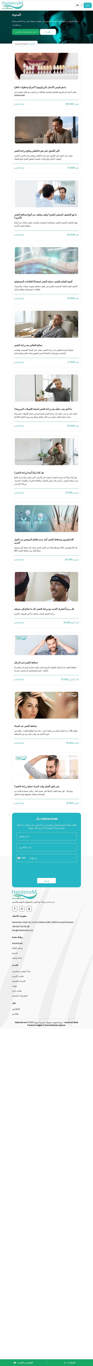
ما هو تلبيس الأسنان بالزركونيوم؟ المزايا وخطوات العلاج (40, 87)
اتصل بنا (48, 32)
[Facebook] (14, 908)
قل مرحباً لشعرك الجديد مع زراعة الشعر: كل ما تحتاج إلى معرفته (44, 609)
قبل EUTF (16, 1009)
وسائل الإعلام (17, 948)
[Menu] (88, 5)
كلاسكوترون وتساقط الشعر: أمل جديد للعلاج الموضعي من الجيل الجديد (44, 541)
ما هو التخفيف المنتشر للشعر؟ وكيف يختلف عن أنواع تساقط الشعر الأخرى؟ (45, 216)
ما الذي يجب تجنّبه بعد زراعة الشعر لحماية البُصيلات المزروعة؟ (43, 409)
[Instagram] (22, 908)
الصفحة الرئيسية (22, 43)
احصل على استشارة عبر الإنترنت (26, 32)
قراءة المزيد (19, 104)
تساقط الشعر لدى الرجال (26, 662)
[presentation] (46, 870)
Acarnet (69, 1022)
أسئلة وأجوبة (17, 958)
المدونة (15, 953)
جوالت (14, 986)
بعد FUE (15, 1014)
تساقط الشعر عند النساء (25, 726)
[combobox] (22, 858)
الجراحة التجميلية (18, 981)
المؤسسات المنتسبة (20, 995)
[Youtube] (29, 908)
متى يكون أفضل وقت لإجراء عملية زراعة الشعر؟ (36, 786)
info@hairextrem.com (22, 930)
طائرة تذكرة (17, 991)
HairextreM (17, 943)
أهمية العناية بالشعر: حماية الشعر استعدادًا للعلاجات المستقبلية (43, 281)
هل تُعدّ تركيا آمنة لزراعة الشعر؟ (29, 472)
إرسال (46, 881)
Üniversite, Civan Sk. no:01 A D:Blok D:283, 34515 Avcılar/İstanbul (42, 922)
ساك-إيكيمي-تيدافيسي (21, 971)
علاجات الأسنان (18, 976)
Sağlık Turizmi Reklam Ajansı (50, 1025)
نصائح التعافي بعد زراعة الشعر (28, 345)
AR (77, 5)
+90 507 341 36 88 (20, 926)
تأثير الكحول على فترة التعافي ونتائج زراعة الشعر (37, 151)
